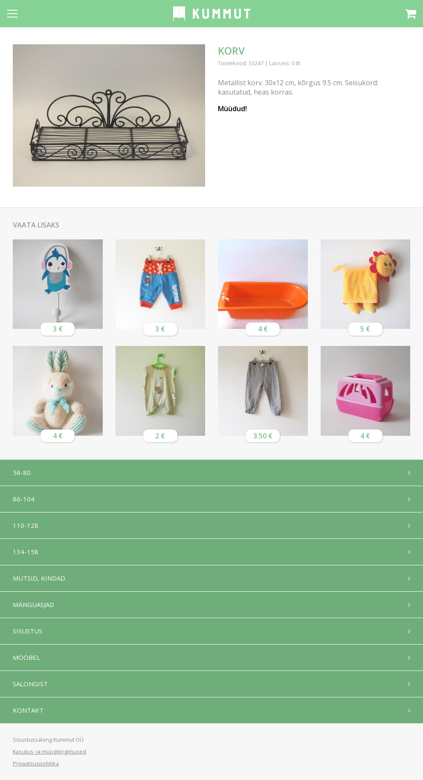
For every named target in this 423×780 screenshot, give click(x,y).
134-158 (25, 551)
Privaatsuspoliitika (36, 763)
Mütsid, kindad (39, 578)
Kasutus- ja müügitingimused (49, 751)
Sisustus (27, 631)
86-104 (24, 499)
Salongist (30, 683)
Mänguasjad (33, 604)
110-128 (25, 525)
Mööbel (26, 657)
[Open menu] (12, 13)
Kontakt (28, 710)
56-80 (22, 472)
